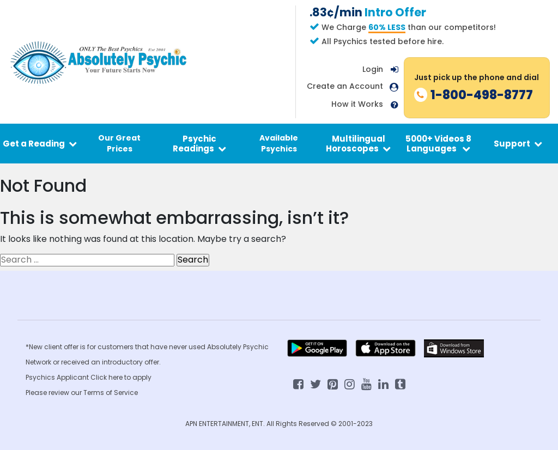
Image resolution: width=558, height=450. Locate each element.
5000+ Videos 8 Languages (438, 143)
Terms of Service (110, 392)
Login (372, 69)
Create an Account (345, 86)
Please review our (54, 392)
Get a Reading (40, 143)
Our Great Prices (119, 143)
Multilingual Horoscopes (358, 143)
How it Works (357, 104)
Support (518, 143)
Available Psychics (278, 143)
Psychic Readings (199, 143)
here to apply (129, 377)
